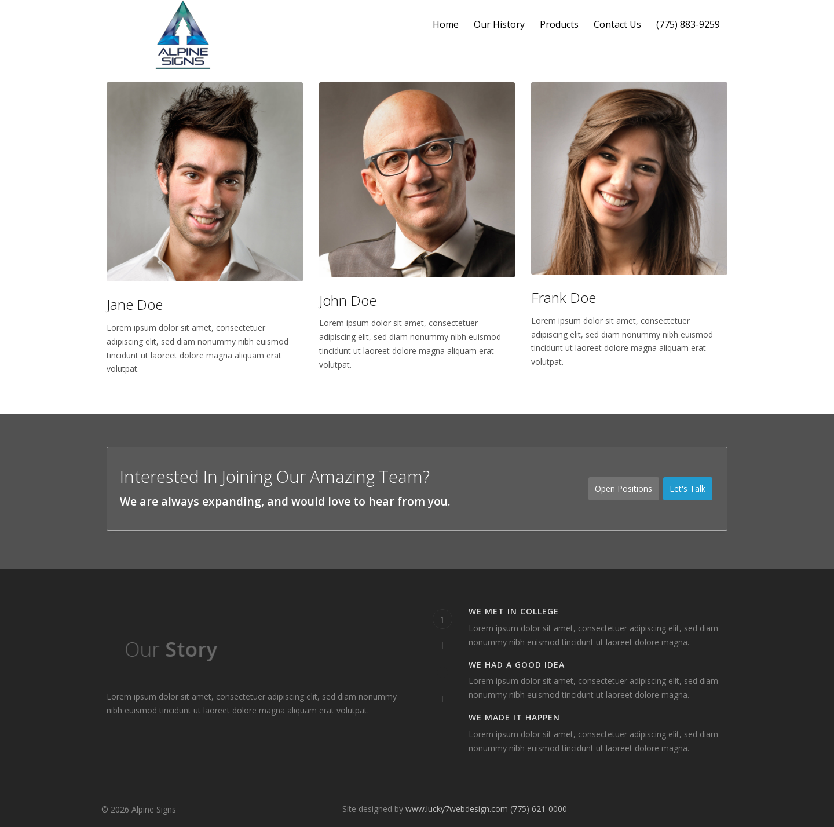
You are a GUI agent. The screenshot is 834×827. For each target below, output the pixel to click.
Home (446, 24)
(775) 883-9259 (688, 24)
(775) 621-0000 (538, 808)
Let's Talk (691, 489)
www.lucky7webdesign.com (456, 808)
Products (559, 24)
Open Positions (623, 488)
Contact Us (617, 24)
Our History (499, 24)
